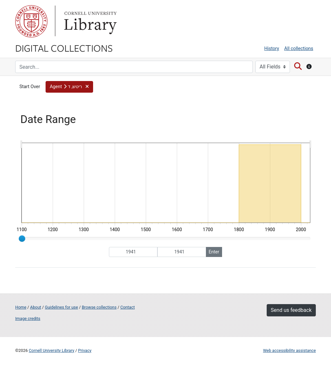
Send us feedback (291, 310)
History (271, 48)
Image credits (27, 318)
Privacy (84, 350)
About (35, 307)
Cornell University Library (51, 350)
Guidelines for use (61, 307)
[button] (69, 87)
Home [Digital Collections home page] (20, 307)
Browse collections (99, 307)
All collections (298, 48)
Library (89, 21)
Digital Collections (64, 48)
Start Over (29, 86)
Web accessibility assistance (289, 350)
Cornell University (31, 21)
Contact (127, 307)
